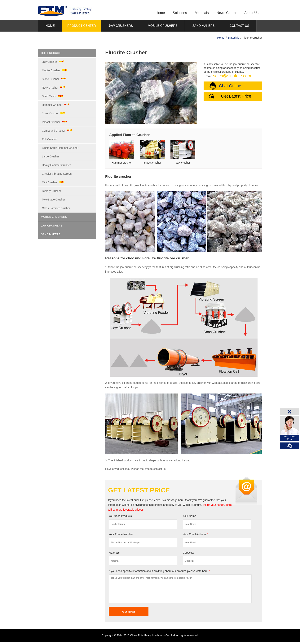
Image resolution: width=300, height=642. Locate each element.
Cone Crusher (50, 113)
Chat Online (230, 85)
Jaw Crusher (49, 61)
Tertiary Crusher (51, 190)
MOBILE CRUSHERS (162, 25)
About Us (251, 13)
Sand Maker (49, 96)
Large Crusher (50, 156)
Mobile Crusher (51, 70)
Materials (202, 13)
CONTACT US (239, 25)
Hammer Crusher (52, 104)
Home (160, 13)
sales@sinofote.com (232, 75)
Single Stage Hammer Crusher (60, 147)
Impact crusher (152, 162)
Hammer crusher (122, 162)
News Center (226, 13)
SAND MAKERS (203, 25)
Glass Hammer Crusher (56, 208)
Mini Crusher (49, 182)
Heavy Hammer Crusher (56, 165)
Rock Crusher (50, 87)
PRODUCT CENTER (81, 25)
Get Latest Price (236, 96)
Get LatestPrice (290, 438)
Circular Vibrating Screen (57, 173)
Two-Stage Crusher (53, 199)
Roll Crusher (49, 139)
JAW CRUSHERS (120, 25)
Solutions (180, 13)
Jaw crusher (183, 162)
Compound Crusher (53, 130)
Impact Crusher (51, 122)
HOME (50, 25)
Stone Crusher (50, 79)
